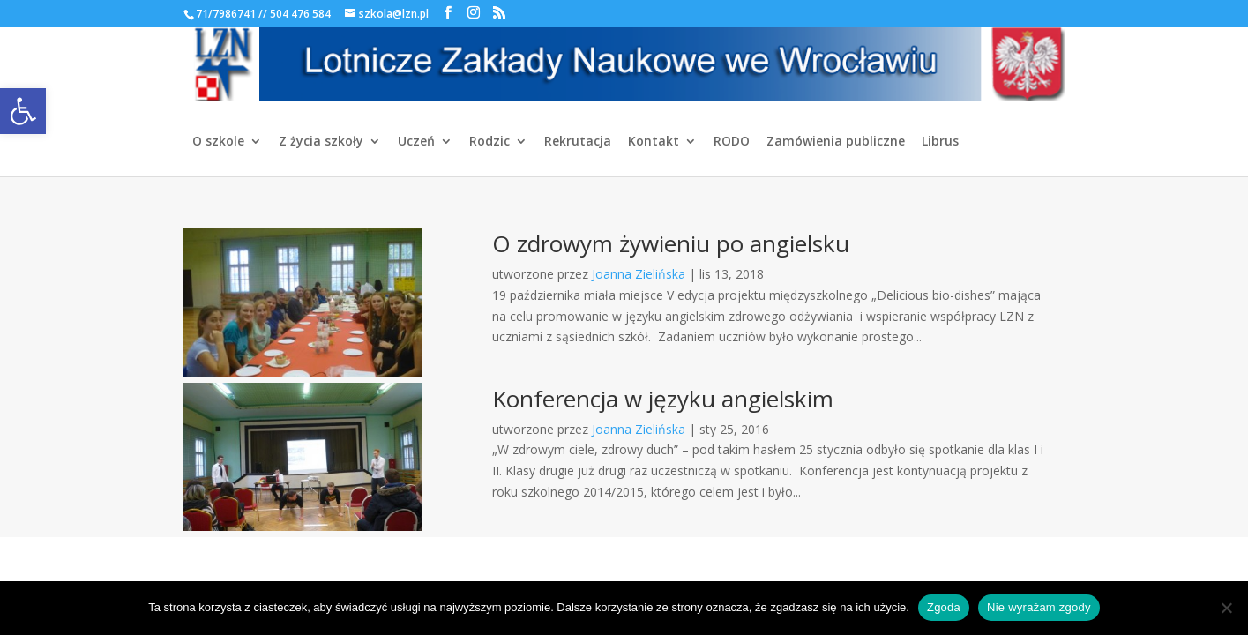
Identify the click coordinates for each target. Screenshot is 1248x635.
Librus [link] (940, 142)
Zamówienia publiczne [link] (835, 142)
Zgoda (943, 607)
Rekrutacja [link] (577, 142)
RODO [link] (732, 142)
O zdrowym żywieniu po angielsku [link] (670, 243)
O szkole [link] (218, 142)
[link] (23, 111)
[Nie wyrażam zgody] (1226, 607)
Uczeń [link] (416, 142)
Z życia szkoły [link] (321, 142)
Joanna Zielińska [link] (638, 273)
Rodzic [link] (489, 142)
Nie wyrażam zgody (1039, 607)
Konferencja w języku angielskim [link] (662, 399)
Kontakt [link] (653, 142)
